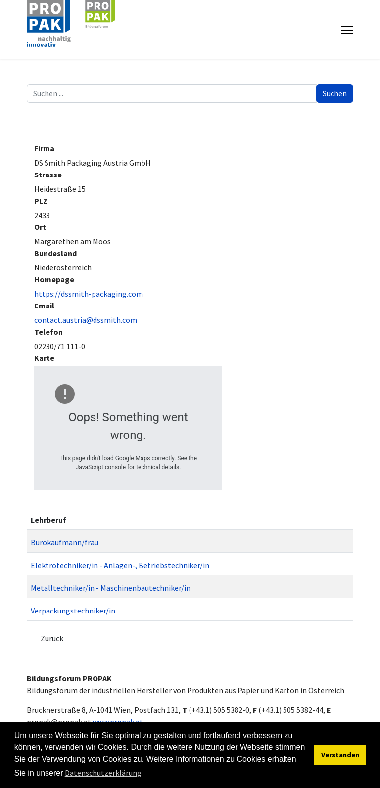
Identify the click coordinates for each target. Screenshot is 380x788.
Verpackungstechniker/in (73, 610)
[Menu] (347, 30)
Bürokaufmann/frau (64, 542)
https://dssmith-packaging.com (88, 294)
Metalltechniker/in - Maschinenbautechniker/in (110, 588)
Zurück (52, 638)
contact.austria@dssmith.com (85, 320)
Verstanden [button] (340, 754)
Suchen (335, 93)
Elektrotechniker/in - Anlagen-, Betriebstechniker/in (120, 565)
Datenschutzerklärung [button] (103, 773)
